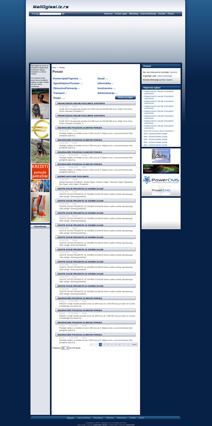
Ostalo (57, 98)
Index (54, 68)
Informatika (104, 83)
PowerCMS (130, 425)
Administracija (106, 93)
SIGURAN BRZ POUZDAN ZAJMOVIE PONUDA (80, 128)
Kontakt (161, 14)
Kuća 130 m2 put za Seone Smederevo (159, 131)
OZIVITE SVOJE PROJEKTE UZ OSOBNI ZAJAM (80, 189)
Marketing (133, 14)
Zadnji (134, 344)
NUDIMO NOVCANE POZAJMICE (73, 176)
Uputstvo (173, 72)
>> (128, 344)
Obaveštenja (98, 418)
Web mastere (167, 80)
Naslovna (108, 14)
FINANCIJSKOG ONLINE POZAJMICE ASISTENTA (81, 103)
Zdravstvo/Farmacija (65, 88)
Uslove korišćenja (164, 76)
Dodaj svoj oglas (125, 97)
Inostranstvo (105, 88)
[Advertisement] (105, 40)
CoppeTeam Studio (100, 425)
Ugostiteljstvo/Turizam (66, 83)
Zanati (101, 78)
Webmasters (122, 418)
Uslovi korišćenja (148, 14)
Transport (59, 93)
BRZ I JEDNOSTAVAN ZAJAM (155, 134)
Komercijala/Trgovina (66, 78)
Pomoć (171, 14)
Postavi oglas (121, 14)
